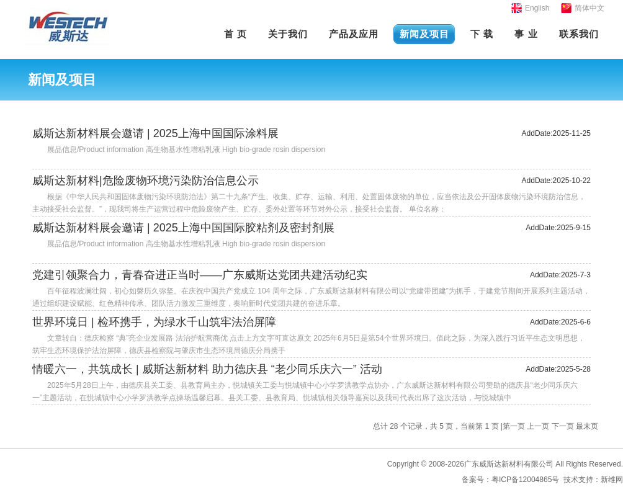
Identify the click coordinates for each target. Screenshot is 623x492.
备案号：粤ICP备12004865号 (510, 479)
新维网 (612, 479)
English (537, 8)
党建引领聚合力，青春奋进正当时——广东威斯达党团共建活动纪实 (199, 275)
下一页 (563, 426)
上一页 (538, 426)
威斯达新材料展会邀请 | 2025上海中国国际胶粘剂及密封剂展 (183, 227)
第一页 (514, 426)
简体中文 (589, 8)
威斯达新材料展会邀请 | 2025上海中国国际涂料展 (155, 133)
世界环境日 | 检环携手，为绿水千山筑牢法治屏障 (154, 322)
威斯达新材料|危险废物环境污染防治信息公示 (145, 180)
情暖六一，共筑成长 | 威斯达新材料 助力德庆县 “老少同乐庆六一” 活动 (207, 369)
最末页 (587, 426)
